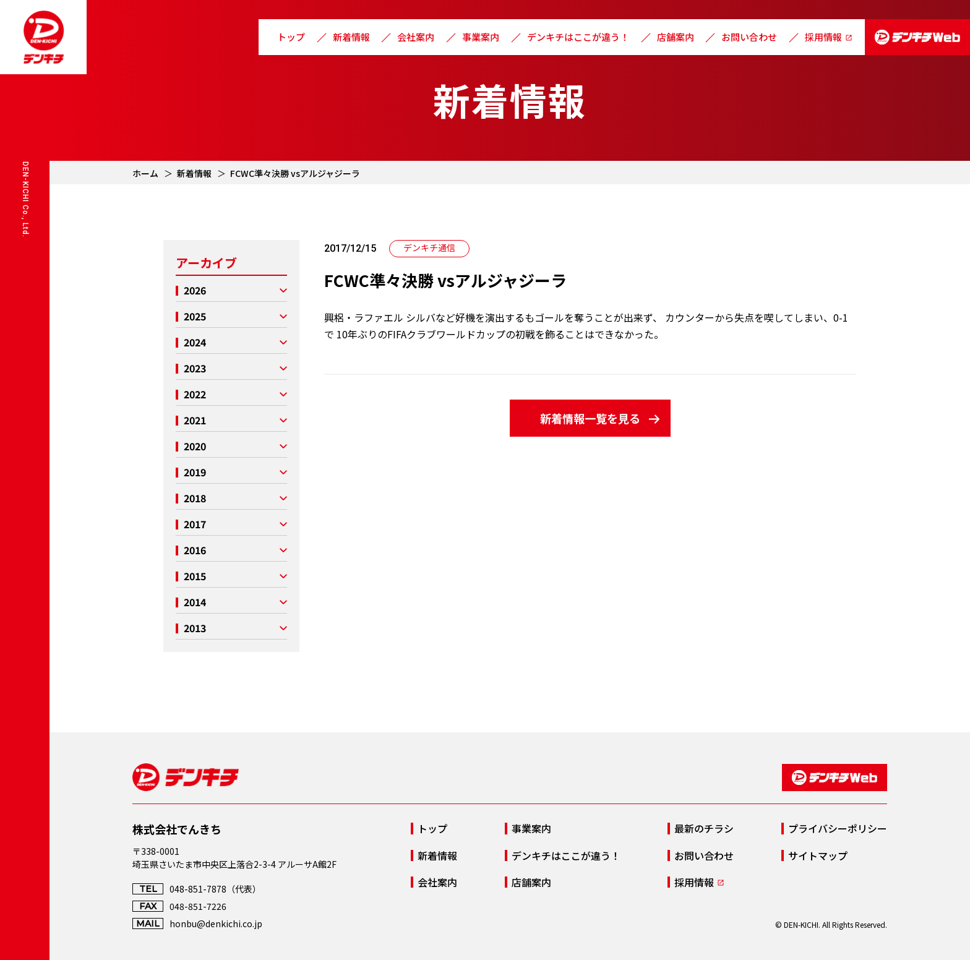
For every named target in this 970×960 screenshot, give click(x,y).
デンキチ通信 (429, 247)
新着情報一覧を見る (590, 418)
